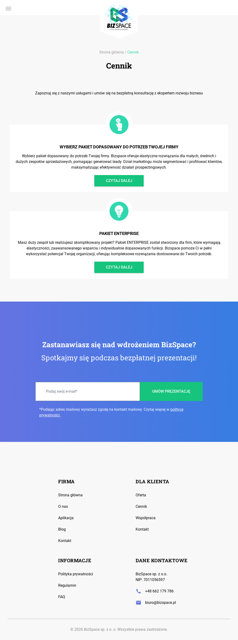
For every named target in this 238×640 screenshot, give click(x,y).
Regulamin (67, 585)
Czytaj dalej (119, 180)
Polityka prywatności (75, 574)
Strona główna (111, 52)
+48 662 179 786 (155, 591)
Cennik (133, 52)
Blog (62, 529)
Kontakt (64, 540)
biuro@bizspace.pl (156, 603)
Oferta (141, 495)
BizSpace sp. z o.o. (151, 574)
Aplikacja (66, 518)
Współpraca (146, 518)
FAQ (61, 597)
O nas (63, 506)
